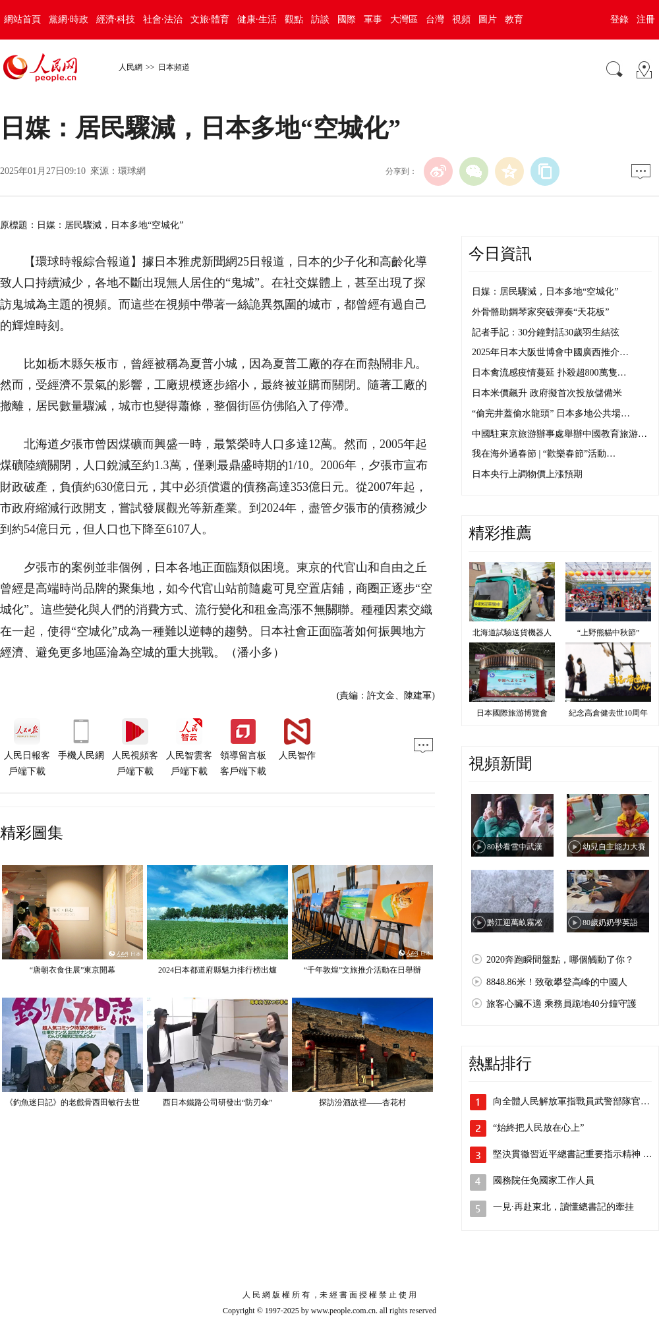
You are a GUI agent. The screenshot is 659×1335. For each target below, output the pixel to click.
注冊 (646, 19)
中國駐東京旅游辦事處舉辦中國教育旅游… (559, 434)
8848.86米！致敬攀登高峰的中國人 (556, 982)
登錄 (619, 19)
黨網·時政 (68, 19)
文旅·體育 (210, 19)
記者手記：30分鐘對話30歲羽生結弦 (545, 332)
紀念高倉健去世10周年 (608, 713)
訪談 (320, 19)
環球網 (132, 171)
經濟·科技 (116, 19)
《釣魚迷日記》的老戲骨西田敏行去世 (72, 1102)
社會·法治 (163, 19)
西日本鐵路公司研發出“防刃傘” (218, 1102)
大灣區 (404, 19)
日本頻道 (174, 67)
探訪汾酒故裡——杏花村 (362, 1102)
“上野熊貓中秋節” (608, 632)
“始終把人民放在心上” (538, 1128)
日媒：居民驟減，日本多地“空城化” (545, 292)
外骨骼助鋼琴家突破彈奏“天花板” (540, 312)
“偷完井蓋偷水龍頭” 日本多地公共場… (551, 413)
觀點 (294, 19)
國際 (346, 19)
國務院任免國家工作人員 (543, 1180)
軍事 (373, 19)
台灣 (435, 19)
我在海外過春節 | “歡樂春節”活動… (544, 454)
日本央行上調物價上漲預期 (527, 474)
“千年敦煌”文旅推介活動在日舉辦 (363, 970)
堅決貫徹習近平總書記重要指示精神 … (572, 1154)
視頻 (461, 19)
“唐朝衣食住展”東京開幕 (73, 970)
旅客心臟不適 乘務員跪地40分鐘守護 (561, 1004)
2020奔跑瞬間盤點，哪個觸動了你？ (560, 960)
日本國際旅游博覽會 (512, 713)
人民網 (130, 67)
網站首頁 (22, 19)
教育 (514, 19)
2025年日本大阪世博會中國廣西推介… (550, 352)
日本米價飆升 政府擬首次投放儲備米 (547, 393)
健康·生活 (257, 19)
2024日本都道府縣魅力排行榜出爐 (217, 970)
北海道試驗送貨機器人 (512, 632)
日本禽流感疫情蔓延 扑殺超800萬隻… (549, 373)
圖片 (487, 19)
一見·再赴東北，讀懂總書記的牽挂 (563, 1207)
